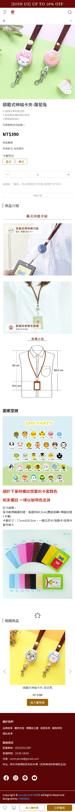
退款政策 (45, 728)
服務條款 (57, 728)
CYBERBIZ (24, 798)
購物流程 (19, 728)
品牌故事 (8, 728)
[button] (70, 671)
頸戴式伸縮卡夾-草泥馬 (37, 687)
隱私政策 (8, 733)
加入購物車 (32, 808)
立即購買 (59, 808)
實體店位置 (32, 728)
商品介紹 (37, 195)
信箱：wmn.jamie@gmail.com (21, 758)
